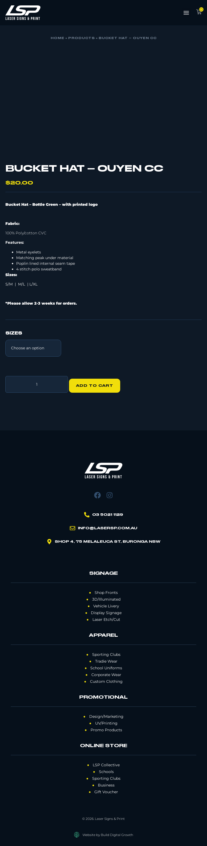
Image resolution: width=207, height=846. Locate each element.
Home (57, 38)
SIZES (13, 333)
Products (81, 38)
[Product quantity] (36, 383)
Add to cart (97, 383)
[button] (186, 12)
